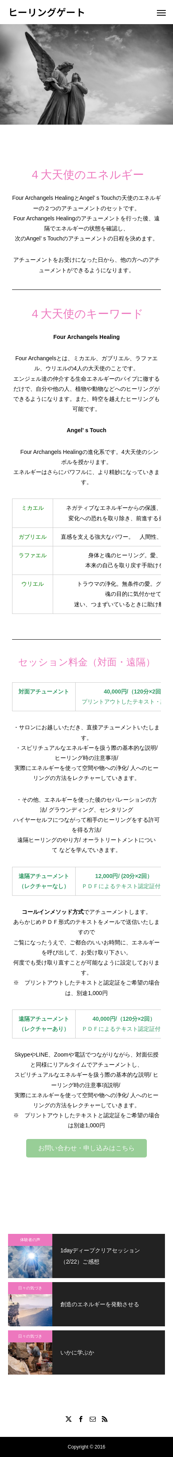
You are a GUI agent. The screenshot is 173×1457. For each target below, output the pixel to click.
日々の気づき (30, 1288)
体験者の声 (30, 1239)
